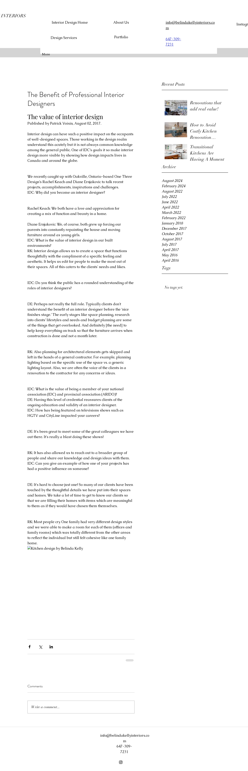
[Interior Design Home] (70, 22)
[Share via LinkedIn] (51, 647)
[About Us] (121, 22)
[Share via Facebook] (29, 647)
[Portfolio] (121, 37)
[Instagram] (121, 762)
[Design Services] (64, 38)
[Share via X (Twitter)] (40, 647)
